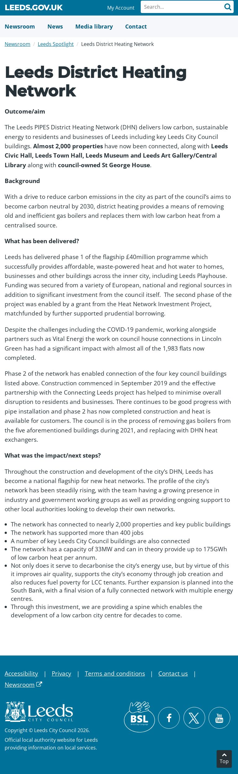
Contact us (173, 673)
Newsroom (17, 44)
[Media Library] (94, 26)
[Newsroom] (20, 26)
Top (224, 761)
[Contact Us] (136, 26)
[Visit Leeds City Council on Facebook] (169, 718)
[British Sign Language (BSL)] (139, 716)
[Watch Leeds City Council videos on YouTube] (219, 718)
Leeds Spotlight (56, 44)
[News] (55, 26)
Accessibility (21, 673)
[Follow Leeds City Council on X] (194, 718)
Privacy (61, 673)
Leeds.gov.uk (33, 9)
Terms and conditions (115, 673)
